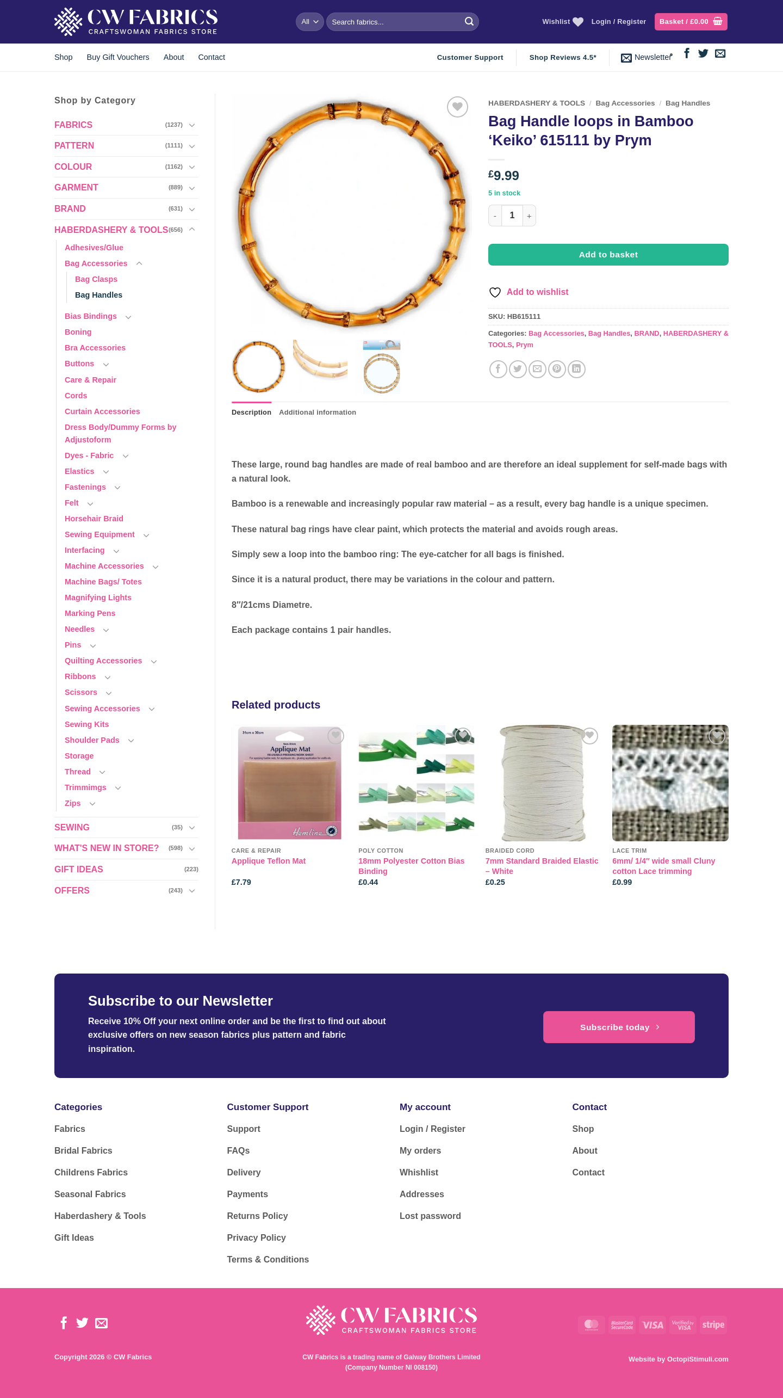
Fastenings (85, 487)
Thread (78, 771)
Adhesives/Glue (94, 247)
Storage (79, 756)
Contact (211, 57)
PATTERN (74, 145)
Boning (78, 332)
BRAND (70, 208)
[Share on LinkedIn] (577, 369)
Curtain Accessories (102, 411)
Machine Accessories (104, 566)
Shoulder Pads (92, 740)
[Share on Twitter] (518, 369)
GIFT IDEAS (78, 869)
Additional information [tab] (317, 412)
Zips (73, 803)
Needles (80, 629)
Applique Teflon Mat (269, 861)
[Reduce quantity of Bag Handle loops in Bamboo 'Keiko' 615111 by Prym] (494, 215)
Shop (63, 57)
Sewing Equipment (100, 534)
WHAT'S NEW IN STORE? (106, 848)
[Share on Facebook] (498, 369)
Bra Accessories (95, 347)
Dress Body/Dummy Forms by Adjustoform (121, 433)
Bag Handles (98, 295)
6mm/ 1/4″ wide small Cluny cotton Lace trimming (663, 866)
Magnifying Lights (98, 597)
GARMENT (76, 187)
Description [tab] (251, 412)
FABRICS (73, 125)
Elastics (79, 471)
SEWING (72, 827)
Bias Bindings (91, 316)
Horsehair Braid (94, 518)
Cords (76, 395)
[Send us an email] (720, 54)
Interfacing (85, 550)
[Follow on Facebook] (687, 54)
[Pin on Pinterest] (557, 369)
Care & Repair (90, 379)
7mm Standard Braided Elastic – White (542, 866)
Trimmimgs (86, 787)
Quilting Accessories (103, 660)
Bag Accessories (96, 263)
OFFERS (72, 890)
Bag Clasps (96, 279)
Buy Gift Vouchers (118, 57)
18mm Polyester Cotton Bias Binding (411, 866)
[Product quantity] (512, 215)
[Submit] (469, 22)
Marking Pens (90, 613)
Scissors (81, 692)
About (174, 57)
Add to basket (608, 254)
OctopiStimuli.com (698, 1359)
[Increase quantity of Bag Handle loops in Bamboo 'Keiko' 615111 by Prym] (529, 215)
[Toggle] (191, 124)
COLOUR (73, 166)
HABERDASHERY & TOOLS (111, 230)
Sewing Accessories (102, 708)
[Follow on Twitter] (703, 54)
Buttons (79, 363)
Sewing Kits (87, 724)
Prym (524, 345)
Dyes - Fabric (89, 455)
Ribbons (80, 676)
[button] (691, 22)
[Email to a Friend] (537, 369)
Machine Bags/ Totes (103, 581)
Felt (72, 502)
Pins (73, 645)
